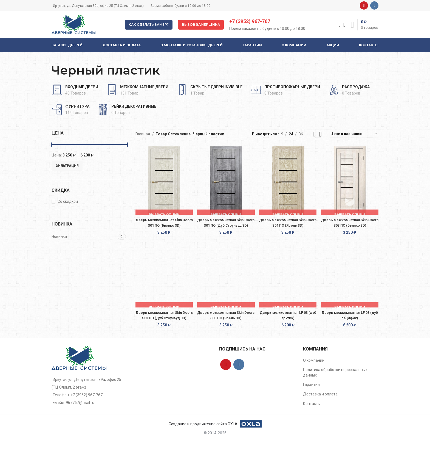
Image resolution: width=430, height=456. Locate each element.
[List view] (314, 134)
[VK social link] (374, 5)
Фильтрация (67, 166)
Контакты (312, 418)
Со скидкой (68, 201)
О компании (313, 375)
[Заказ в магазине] (354, 134)
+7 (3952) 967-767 (249, 21)
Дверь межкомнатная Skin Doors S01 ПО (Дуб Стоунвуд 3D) (225, 225)
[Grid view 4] (320, 134)
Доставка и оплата (320, 408)
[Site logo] (73, 24)
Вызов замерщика (201, 24)
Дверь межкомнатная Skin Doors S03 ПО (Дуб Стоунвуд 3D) (162, 326)
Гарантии (311, 399)
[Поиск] (338, 24)
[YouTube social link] (364, 5)
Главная (143, 134)
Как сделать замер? (149, 24)
